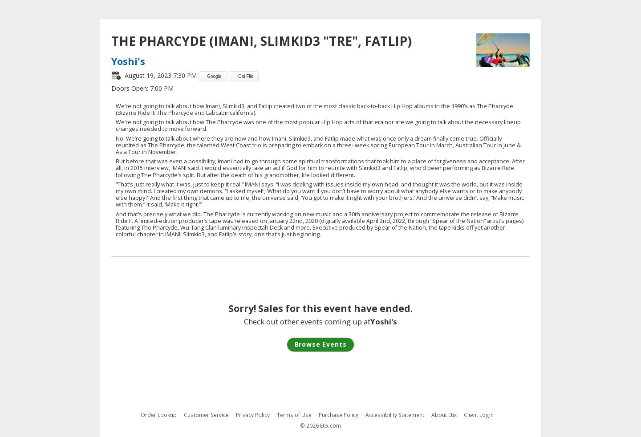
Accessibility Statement (394, 415)
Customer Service (206, 415)
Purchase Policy (338, 415)
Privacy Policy (253, 415)
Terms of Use (294, 415)
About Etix (444, 415)
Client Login (479, 415)
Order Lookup (159, 415)
